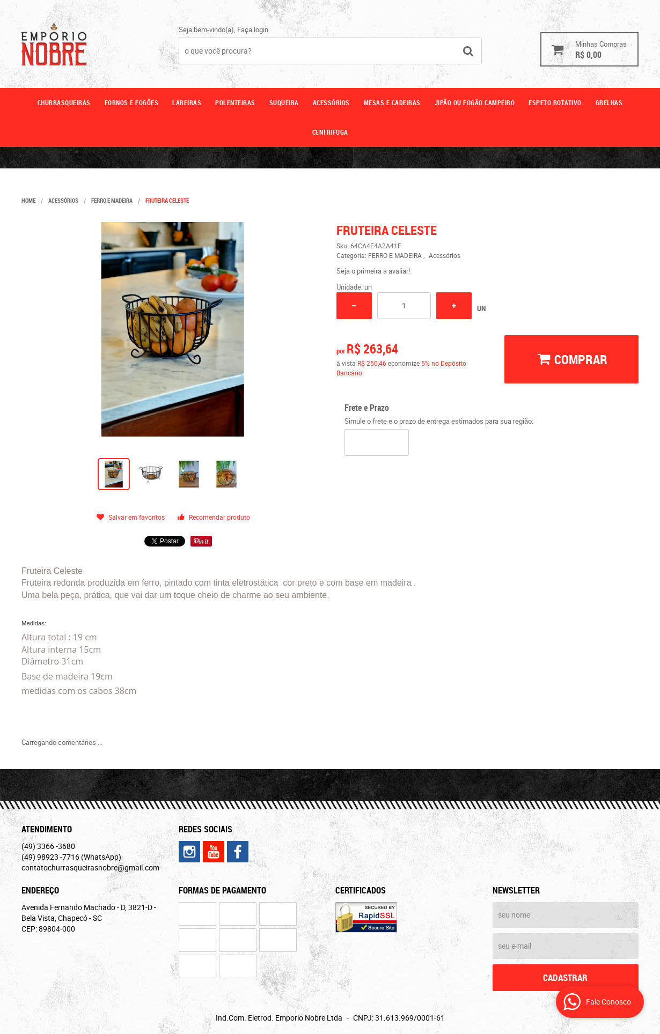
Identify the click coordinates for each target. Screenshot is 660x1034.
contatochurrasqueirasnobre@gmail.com (90, 867)
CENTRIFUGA (330, 132)
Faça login (252, 29)
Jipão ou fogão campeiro (475, 102)
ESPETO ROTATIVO (555, 102)
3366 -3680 (48, 846)
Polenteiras (235, 102)
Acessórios (331, 102)
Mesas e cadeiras (392, 102)
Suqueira (284, 102)
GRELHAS (609, 102)
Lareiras (186, 102)
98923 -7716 (71, 857)
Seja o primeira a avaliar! (373, 271)
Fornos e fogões (132, 102)
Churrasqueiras (64, 102)
